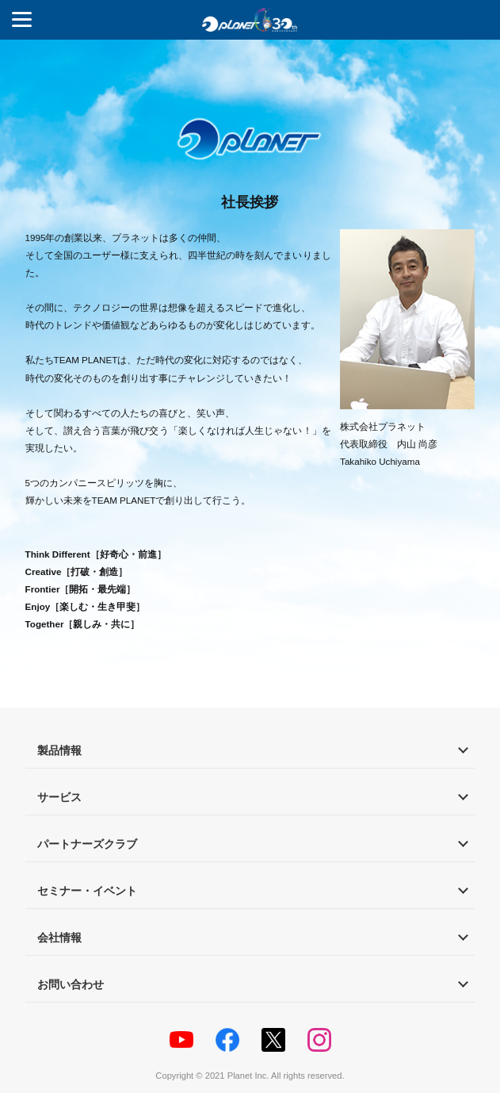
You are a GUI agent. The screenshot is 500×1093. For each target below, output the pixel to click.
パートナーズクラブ (87, 844)
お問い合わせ (70, 984)
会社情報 (59, 937)
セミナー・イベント (87, 890)
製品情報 (59, 750)
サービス (59, 797)
